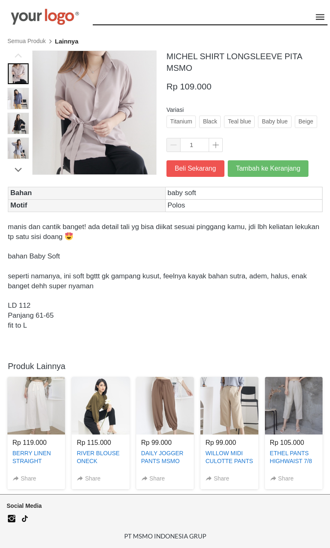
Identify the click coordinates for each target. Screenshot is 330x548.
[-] (12, 519)
